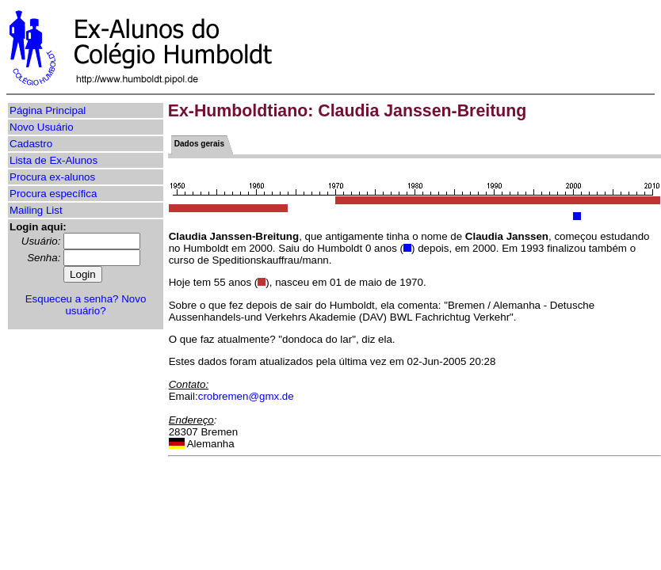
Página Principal (48, 110)
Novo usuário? (105, 305)
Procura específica (53, 194)
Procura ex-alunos (52, 177)
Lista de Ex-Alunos (53, 160)
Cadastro (31, 144)
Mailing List (36, 210)
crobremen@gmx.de (246, 396)
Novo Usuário (42, 127)
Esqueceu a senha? (72, 299)
